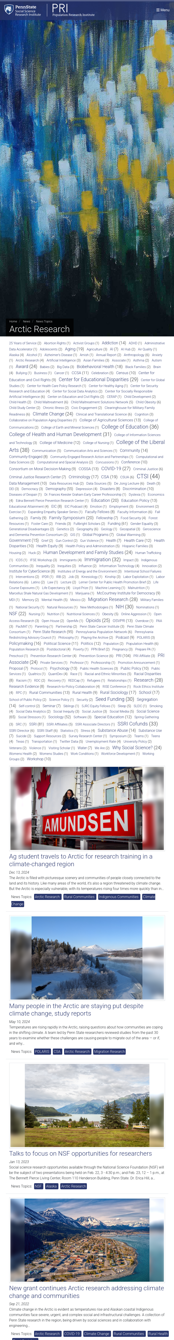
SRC (19, 724)
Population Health (139, 644)
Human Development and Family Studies (83, 552)
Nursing (34, 614)
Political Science (57, 643)
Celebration (100, 373)
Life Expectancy (53, 588)
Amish (84, 355)
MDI (12, 600)
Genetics (63, 529)
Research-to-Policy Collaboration (71, 687)
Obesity (108, 614)
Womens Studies (51, 754)
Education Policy (135, 500)
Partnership (64, 627)
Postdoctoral (56, 649)
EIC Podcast (74, 507)
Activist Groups (84, 343)
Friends (60, 524)
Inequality (43, 566)
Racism (21, 680)
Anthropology (134, 355)
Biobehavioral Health (95, 366)
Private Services (51, 662)
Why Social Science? (132, 747)
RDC (37, 681)
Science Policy (59, 700)
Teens (155, 736)
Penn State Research (49, 632)
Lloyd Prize (80, 588)
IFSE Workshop (41, 560)
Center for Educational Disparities (94, 379)
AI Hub (126, 349)
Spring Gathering (146, 717)
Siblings (68, 706)
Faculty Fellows (97, 512)
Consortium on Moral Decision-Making (40, 469)
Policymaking (21, 643)
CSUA (124, 477)
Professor (77, 662)
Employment (118, 507)
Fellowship (104, 518)
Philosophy (66, 637)
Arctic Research (27, 360)
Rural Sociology (114, 692)
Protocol (36, 668)
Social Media (119, 711)
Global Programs (96, 535)
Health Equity (47, 546)
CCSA (76, 373)
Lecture (66, 582)
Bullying (21, 373)
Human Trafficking (148, 553)
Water (82, 748)
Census (122, 373)
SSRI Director (19, 731)
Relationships (117, 680)
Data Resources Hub (64, 484)
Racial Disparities (147, 674)
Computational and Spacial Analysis (62, 462)
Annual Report (106, 355)
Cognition (142, 414)
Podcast (122, 637)
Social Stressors (29, 717)
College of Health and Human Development (55, 434)
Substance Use (150, 730)
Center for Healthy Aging (106, 386)
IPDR (45, 577)
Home (13, 321)
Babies (45, 367)
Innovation (149, 566)
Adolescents (49, 349)
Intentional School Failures (142, 571)
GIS (72, 535)
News (26, 321)
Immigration (97, 559)
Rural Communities (45, 692)
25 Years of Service (23, 343)
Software (80, 717)
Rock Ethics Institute (149, 687)
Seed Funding (109, 699)
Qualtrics (34, 674)
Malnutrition (136, 588)
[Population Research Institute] (47, 10)
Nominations (145, 607)
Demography (56, 489)
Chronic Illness (53, 408)
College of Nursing (96, 443)
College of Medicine (56, 442)
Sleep (122, 706)
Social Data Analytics (31, 711)
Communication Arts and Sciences (88, 451)
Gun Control (64, 541)
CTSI (142, 476)
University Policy (135, 742)
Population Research (24, 649)
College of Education (125, 427)
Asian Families (93, 360)
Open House (50, 621)
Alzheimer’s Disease (58, 355)
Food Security (131, 518)
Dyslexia (135, 494)
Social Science (148, 711)
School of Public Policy (25, 700)
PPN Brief (98, 649)
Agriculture (94, 349)
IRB (58, 577)
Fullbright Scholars (87, 524)
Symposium (118, 736)
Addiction (110, 343)
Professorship (101, 662)
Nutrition (53, 614)
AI (111, 349)
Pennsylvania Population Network (101, 632)
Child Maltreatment (48, 402)
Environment (145, 507)
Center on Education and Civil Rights (74, 397)
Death (151, 483)
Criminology (79, 476)
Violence (35, 748)
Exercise (15, 512)
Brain (157, 367)
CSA (105, 476)
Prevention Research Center (51, 656)
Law (50, 582)
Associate (119, 360)
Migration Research (108, 599)
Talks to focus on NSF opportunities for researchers (80, 1153)
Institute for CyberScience (29, 571)
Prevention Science (93, 656)
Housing (15, 553)
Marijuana (83, 593)
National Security (28, 607)
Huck (32, 553)
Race (73, 674)
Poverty (78, 649)
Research (143, 680)
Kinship (110, 577)
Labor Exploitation (135, 577)
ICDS (19, 560)
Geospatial (127, 529)
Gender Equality (141, 524)
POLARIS (143, 638)
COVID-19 (111, 468)
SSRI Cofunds (133, 724)
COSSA (85, 469)
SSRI (33, 724)
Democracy (30, 489)
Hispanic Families (135, 546)
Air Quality (145, 349)
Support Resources (47, 736)
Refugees (93, 680)
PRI (118, 656)
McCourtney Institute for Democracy (126, 593)
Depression (84, 489)
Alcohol (32, 355)
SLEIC (138, 706)
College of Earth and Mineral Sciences (67, 427)
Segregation (147, 699)
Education (100, 500)
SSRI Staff (45, 731)
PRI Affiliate (141, 656)
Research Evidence (24, 686)
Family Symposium (67, 517)
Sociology (56, 717)
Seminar (49, 706)
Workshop (35, 759)
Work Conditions (82, 754)
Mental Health (52, 600)
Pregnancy (120, 649)
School (145, 692)
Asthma (138, 360)
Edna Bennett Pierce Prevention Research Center (50, 500)
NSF (13, 613)
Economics (156, 495)
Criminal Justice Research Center (35, 477)
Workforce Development (118, 754)
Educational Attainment (26, 507)
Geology (106, 529)
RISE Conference (114, 686)
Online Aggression (134, 614)
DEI (11, 489)
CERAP (112, 397)
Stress (85, 731)
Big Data (63, 367)
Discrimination (134, 489)
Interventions (25, 577)
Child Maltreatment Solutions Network (99, 402)
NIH (120, 607)
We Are (100, 748)
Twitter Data (69, 741)
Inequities (64, 566)
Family (35, 518)
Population (111, 644)
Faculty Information (132, 512)
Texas (20, 741)
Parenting (42, 626)
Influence (85, 566)
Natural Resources (60, 607)
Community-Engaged (26, 457)
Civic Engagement (84, 408)
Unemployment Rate (101, 741)
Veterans (15, 748)
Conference (130, 462)
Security (82, 700)
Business (40, 373)
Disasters (107, 489)
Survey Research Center (85, 736)
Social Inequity (63, 711)
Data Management (24, 483)
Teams (139, 736)
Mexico (75, 600)
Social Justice (92, 711)
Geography (85, 529)
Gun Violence (89, 540)
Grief (45, 541)
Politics (87, 643)
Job (71, 577)
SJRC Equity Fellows (96, 706)
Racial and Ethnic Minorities (105, 674)
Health (111, 540)
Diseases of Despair (23, 494)
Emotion (96, 506)
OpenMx (73, 621)
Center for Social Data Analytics (75, 391)
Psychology (60, 668)
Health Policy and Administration (90, 546)
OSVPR (119, 620)
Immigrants (68, 560)
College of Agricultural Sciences (106, 420)
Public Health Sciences (96, 668)
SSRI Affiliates (57, 724)
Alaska (14, 355)
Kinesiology (89, 577)
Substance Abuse (113, 730)
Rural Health (82, 692)
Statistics (67, 730)
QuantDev (55, 674)
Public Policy (131, 668)
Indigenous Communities (119, 897)
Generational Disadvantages (29, 529)
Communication (44, 451)
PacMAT (22, 626)
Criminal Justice (145, 469)
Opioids (93, 620)
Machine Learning (108, 588)
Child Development (137, 397)
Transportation (42, 741)
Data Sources (96, 483)
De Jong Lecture (126, 483)
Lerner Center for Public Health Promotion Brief (112, 582)
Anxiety (157, 355)
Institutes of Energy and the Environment (87, 571)
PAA (159, 621)
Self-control (27, 706)
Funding (114, 523)
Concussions (105, 462)
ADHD (133, 343)
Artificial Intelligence (61, 360)
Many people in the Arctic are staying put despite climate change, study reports (76, 1009)
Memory (28, 600)
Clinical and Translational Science (101, 414)
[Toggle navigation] (163, 10)
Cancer (59, 373)
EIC (54, 506)
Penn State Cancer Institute (99, 626)
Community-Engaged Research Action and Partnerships (89, 457)
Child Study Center (22, 408)
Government (20, 540)
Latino (35, 582)
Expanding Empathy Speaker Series (53, 512)
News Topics (44, 321)
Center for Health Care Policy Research (54, 386)
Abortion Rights (55, 343)
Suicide (21, 736)
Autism (157, 360)
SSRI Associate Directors (92, 724)
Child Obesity (146, 402)
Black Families (135, 367)
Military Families (152, 600)
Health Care (134, 540)
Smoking (155, 706)
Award (22, 366)
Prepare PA (143, 649)
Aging (70, 349)
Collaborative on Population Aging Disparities (40, 420)
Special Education (109, 717)
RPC (19, 693)
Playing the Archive (94, 638)
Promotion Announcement (136, 662)
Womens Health (20, 754)
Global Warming (128, 535)
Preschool (16, 656)
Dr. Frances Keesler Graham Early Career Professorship (83, 494)
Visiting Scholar (59, 748)
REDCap (74, 680)
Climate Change (48, 414)
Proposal (16, 668)
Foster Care (39, 524)
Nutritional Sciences (81, 614)
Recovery (54, 680)
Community (130, 450)
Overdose (142, 621)
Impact (128, 560)
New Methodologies (94, 607)
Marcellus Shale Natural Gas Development (38, 593)
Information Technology (117, 566)
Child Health (18, 402)
